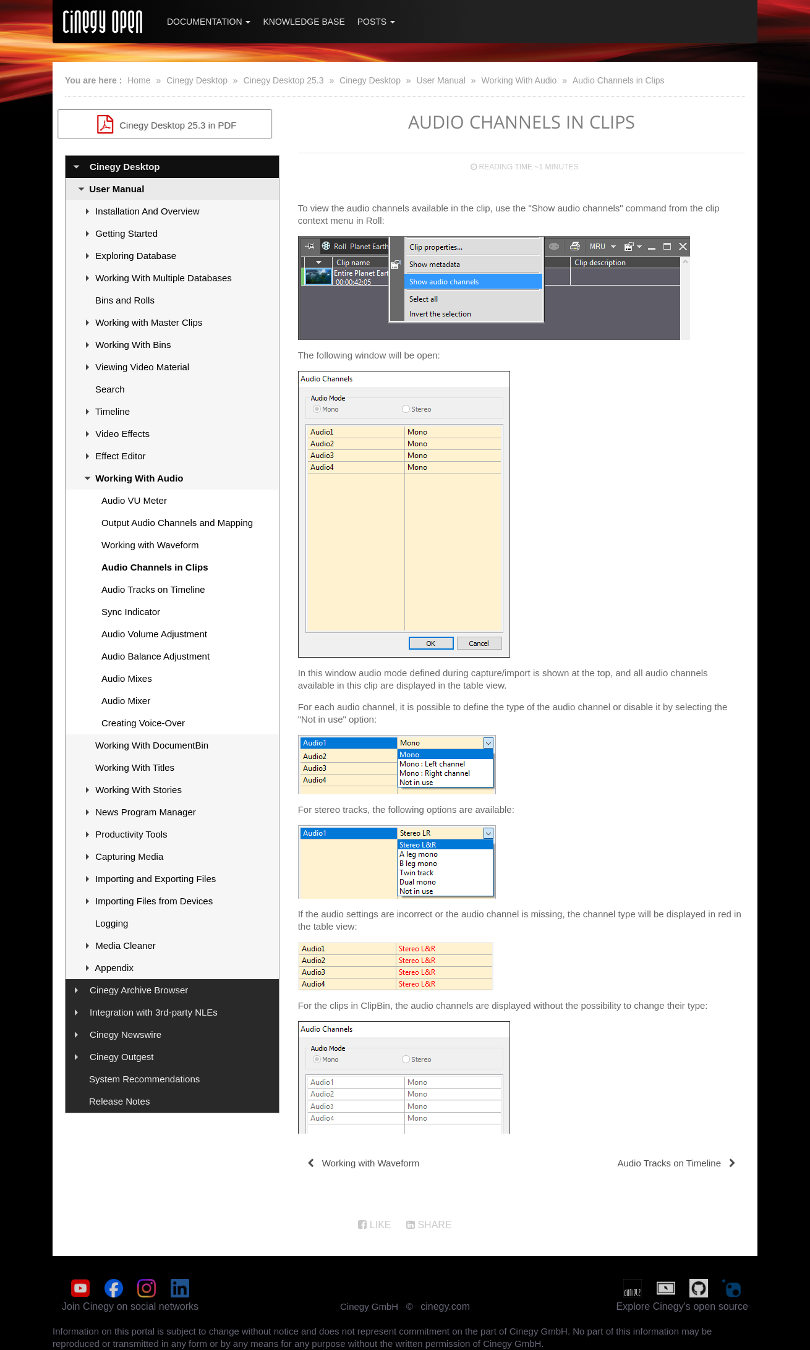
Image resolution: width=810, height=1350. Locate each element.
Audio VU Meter (134, 500)
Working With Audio (518, 80)
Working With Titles (134, 767)
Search (110, 389)
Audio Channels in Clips (619, 80)
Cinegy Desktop (197, 80)
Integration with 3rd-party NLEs (154, 1012)
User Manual (441, 80)
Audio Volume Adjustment (154, 634)
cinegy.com (445, 1306)
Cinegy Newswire (125, 1034)
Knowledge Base (303, 22)
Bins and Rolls (125, 300)
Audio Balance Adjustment (155, 656)
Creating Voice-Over (143, 723)
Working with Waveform (150, 545)
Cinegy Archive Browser (139, 990)
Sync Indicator (130, 611)
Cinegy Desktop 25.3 (284, 80)
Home (138, 80)
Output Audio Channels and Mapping (177, 522)
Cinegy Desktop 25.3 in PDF (172, 124)
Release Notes (119, 1101)
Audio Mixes (126, 678)
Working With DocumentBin (151, 745)
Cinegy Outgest (121, 1056)
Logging (111, 923)
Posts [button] (376, 22)
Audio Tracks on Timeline (153, 589)
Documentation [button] (208, 22)
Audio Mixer (125, 700)
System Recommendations (144, 1079)
